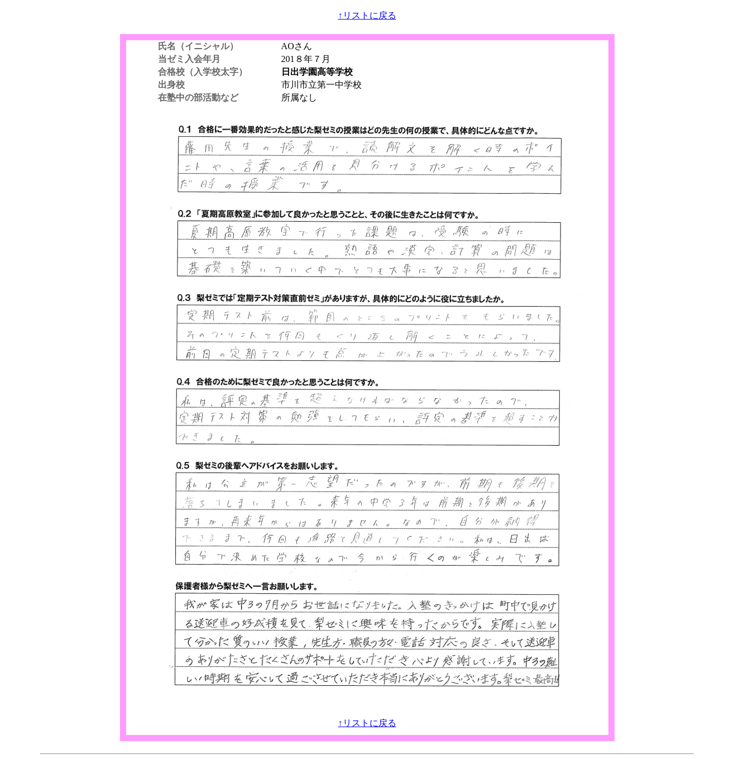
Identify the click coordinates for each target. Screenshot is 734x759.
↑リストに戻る (367, 15)
